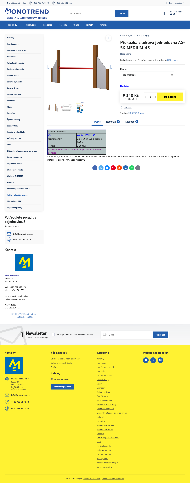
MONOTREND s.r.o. (136, 113)
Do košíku (170, 97)
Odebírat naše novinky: (37, 337)
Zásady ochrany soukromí (113, 478)
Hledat (122, 13)
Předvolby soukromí (91, 478)
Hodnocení (125, 53)
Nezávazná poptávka (62, 386)
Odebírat (160, 334)
